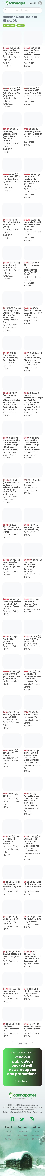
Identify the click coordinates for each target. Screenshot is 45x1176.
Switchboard (22, 1139)
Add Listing (22, 1135)
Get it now (22, 1081)
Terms (8, 1131)
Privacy (8, 1135)
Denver (37, 1131)
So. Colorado (36, 1135)
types (21, 25)
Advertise (22, 1131)
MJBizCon (36, 1139)
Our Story (8, 1139)
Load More (22, 1044)
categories (10, 25)
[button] (31, 3)
